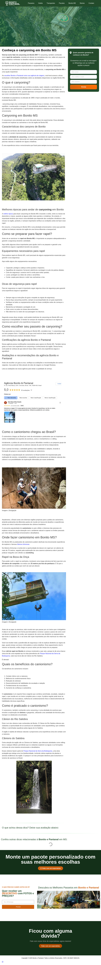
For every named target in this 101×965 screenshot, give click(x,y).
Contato (91, 3)
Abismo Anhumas (23, 544)
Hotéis (40, 3)
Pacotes (62, 3)
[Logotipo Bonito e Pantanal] (12, 3)
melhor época (8, 214)
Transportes (51, 3)
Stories (82, 3)
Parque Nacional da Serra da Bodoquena (38, 751)
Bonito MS (72, 3)
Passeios (31, 3)
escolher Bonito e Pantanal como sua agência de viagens (24, 75)
